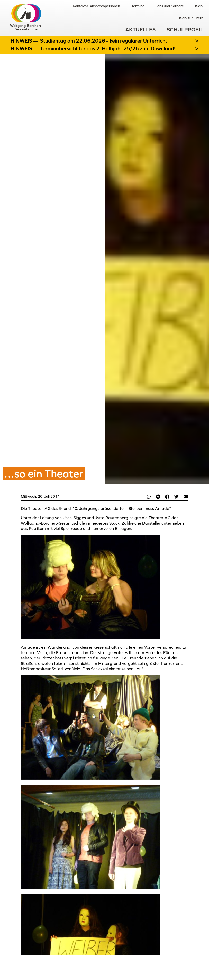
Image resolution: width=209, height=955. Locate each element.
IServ (199, 6)
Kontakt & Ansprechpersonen (96, 6)
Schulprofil (185, 29)
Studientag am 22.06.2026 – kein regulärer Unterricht (103, 41)
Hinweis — (25, 41)
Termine (137, 6)
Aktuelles (140, 29)
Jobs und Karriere (170, 6)
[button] (148, 496)
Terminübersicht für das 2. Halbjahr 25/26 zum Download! (107, 48)
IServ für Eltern (191, 18)
